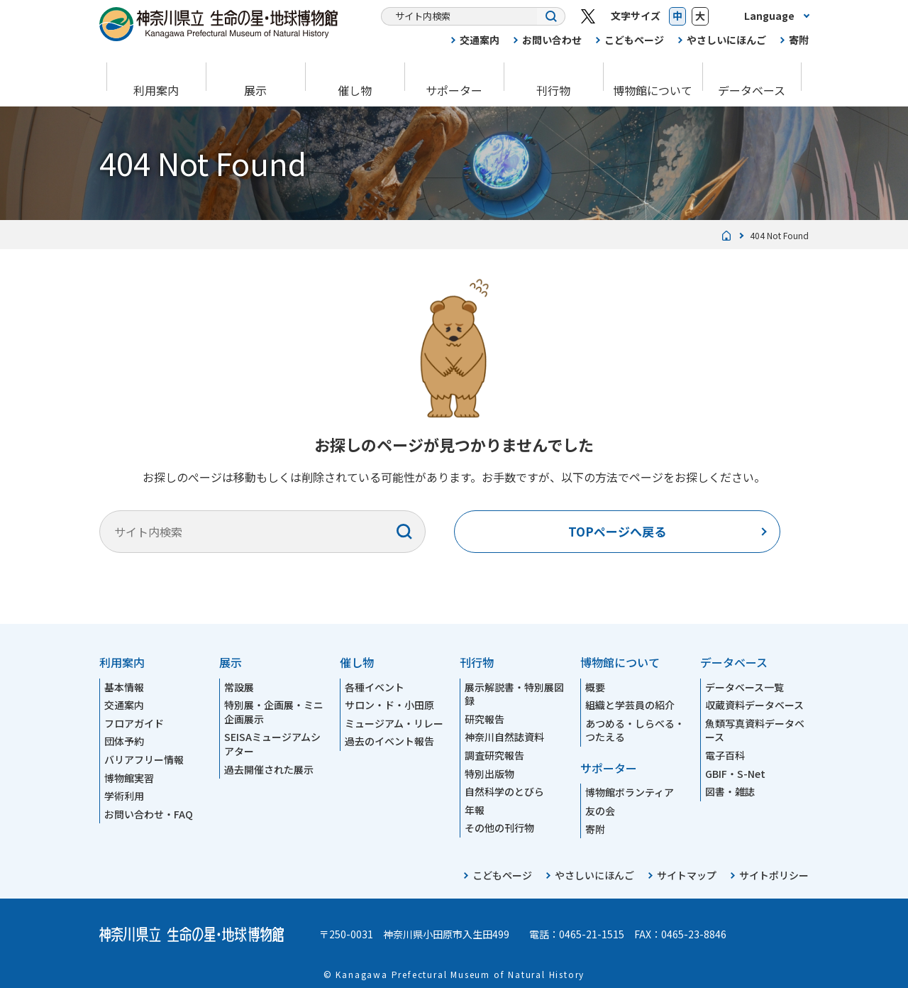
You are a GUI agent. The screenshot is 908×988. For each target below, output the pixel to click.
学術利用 (124, 796)
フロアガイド (134, 723)
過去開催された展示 (269, 769)
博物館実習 (129, 778)
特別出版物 (489, 774)
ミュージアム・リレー (394, 723)
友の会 (600, 810)
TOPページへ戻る (617, 531)
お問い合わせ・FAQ (148, 814)
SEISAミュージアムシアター (272, 744)
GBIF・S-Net (735, 774)
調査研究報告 (494, 755)
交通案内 (479, 40)
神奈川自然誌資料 (504, 737)
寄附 (799, 40)
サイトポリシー (774, 875)
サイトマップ (686, 875)
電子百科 (725, 755)
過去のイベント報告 (389, 741)
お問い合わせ (552, 40)
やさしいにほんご (726, 40)
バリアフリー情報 (144, 759)
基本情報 (124, 687)
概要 (595, 687)
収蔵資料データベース (754, 705)
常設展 (239, 687)
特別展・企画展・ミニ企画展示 (273, 712)
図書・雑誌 (730, 791)
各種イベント (374, 687)
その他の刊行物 (499, 827)
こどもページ (634, 40)
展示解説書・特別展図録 (514, 694)
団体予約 (124, 741)
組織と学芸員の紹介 (630, 705)
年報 (475, 810)
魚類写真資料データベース (754, 730)
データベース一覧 (744, 687)
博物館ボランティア (629, 792)
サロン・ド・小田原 (389, 705)
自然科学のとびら (504, 791)
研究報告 (484, 719)
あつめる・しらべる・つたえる (635, 730)
